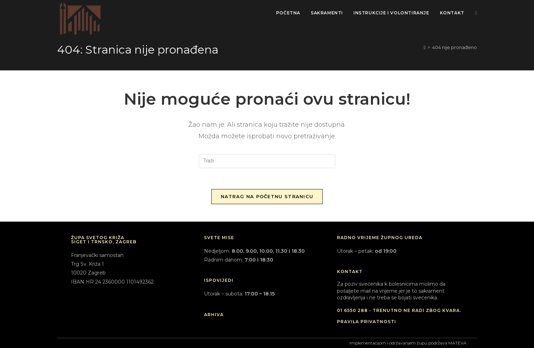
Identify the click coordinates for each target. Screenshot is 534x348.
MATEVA (457, 343)
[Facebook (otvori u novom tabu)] (476, 12)
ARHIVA (214, 314)
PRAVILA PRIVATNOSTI (366, 321)
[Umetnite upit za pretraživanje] (267, 161)
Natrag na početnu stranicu (267, 196)
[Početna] (425, 47)
